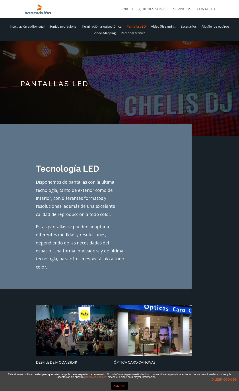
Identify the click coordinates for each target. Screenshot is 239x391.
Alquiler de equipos (215, 26)
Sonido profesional (63, 26)
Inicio (127, 9)
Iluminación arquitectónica (102, 26)
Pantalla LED (136, 26)
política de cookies (95, 377)
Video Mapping (104, 33)
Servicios (182, 9)
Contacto (206, 9)
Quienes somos (153, 9)
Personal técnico (133, 33)
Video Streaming (163, 26)
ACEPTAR (119, 385)
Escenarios (189, 26)
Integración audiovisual (27, 26)
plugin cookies (224, 379)
